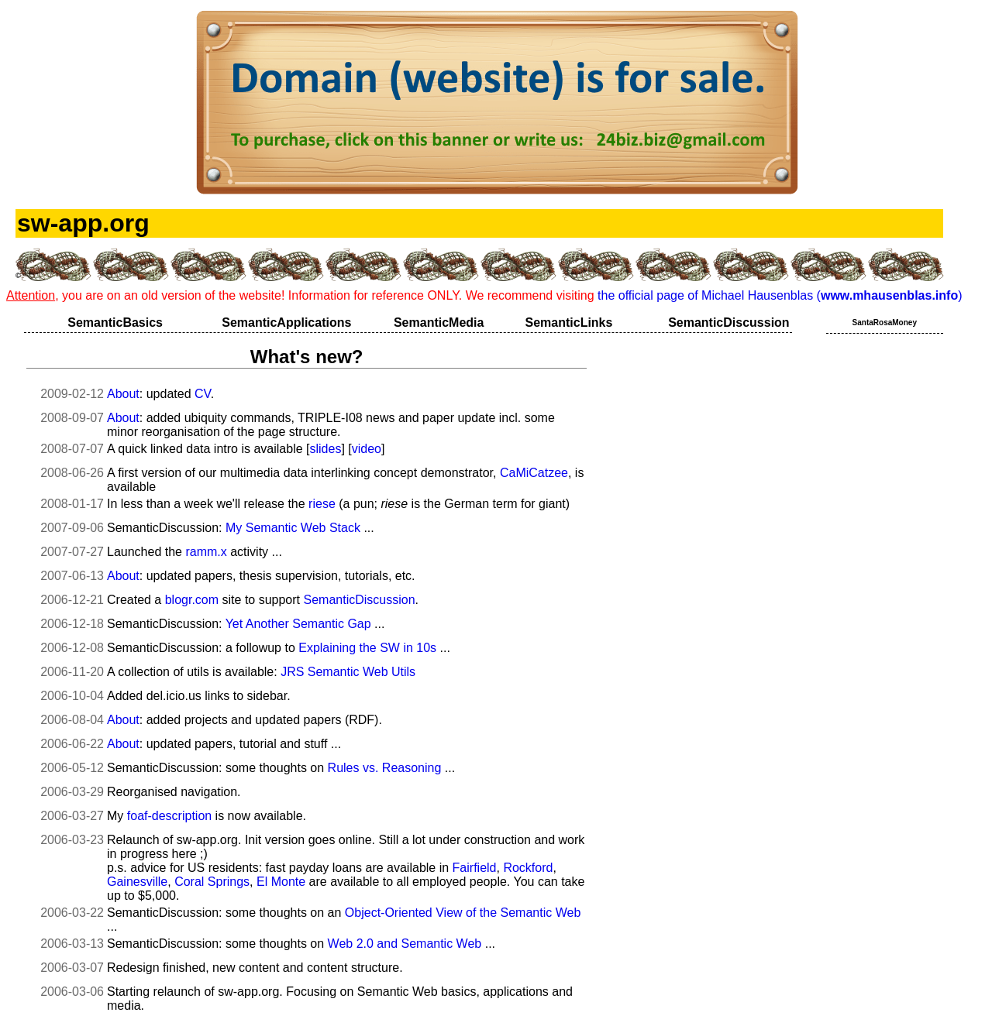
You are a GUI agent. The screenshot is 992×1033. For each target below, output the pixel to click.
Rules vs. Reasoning (385, 767)
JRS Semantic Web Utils (348, 671)
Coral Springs (212, 881)
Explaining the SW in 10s (367, 647)
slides (325, 448)
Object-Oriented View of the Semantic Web (462, 912)
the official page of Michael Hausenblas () (780, 295)
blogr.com (192, 599)
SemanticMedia (439, 322)
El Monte (281, 881)
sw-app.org (83, 223)
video (366, 448)
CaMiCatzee (534, 472)
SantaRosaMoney (884, 322)
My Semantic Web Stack (293, 527)
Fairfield (475, 867)
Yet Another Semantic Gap (298, 623)
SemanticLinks (568, 322)
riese (322, 503)
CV (203, 393)
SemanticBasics (115, 322)
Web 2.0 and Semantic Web (405, 943)
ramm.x (205, 551)
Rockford (528, 867)
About (123, 393)
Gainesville (137, 881)
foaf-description (169, 815)
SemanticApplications (286, 322)
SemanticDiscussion (729, 322)
